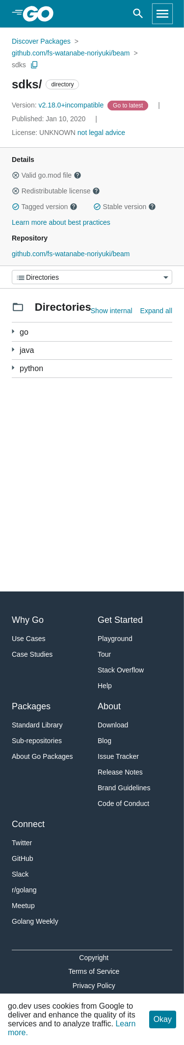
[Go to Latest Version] (128, 105)
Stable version (124, 207)
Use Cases (28, 639)
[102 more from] (13, 331)
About (109, 706)
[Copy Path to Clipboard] (34, 64)
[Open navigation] (162, 14)
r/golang (24, 890)
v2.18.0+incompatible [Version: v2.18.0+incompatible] (58, 105)
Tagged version (45, 207)
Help (105, 686)
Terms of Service (93, 971)
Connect (28, 824)
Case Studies (32, 654)
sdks (19, 65)
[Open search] (138, 14)
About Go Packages (42, 756)
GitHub (22, 858)
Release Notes (120, 772)
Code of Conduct (123, 803)
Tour (104, 654)
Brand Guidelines (124, 788)
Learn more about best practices (61, 222)
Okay (163, 1019)
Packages (31, 706)
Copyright (93, 958)
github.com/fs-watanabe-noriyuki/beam (71, 53)
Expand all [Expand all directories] (156, 311)
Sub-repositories (37, 741)
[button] (16, 175)
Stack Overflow (121, 670)
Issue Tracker (118, 756)
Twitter (22, 843)
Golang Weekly (35, 921)
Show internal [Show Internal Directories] (111, 311)
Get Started (120, 620)
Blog (104, 741)
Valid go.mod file (46, 175)
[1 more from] (13, 350)
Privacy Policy (94, 986)
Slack (20, 874)
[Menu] (92, 277)
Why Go (28, 620)
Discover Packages (41, 41)
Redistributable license (56, 191)
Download (113, 725)
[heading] (41, 14)
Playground (115, 639)
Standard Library (37, 725)
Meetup (23, 906)
